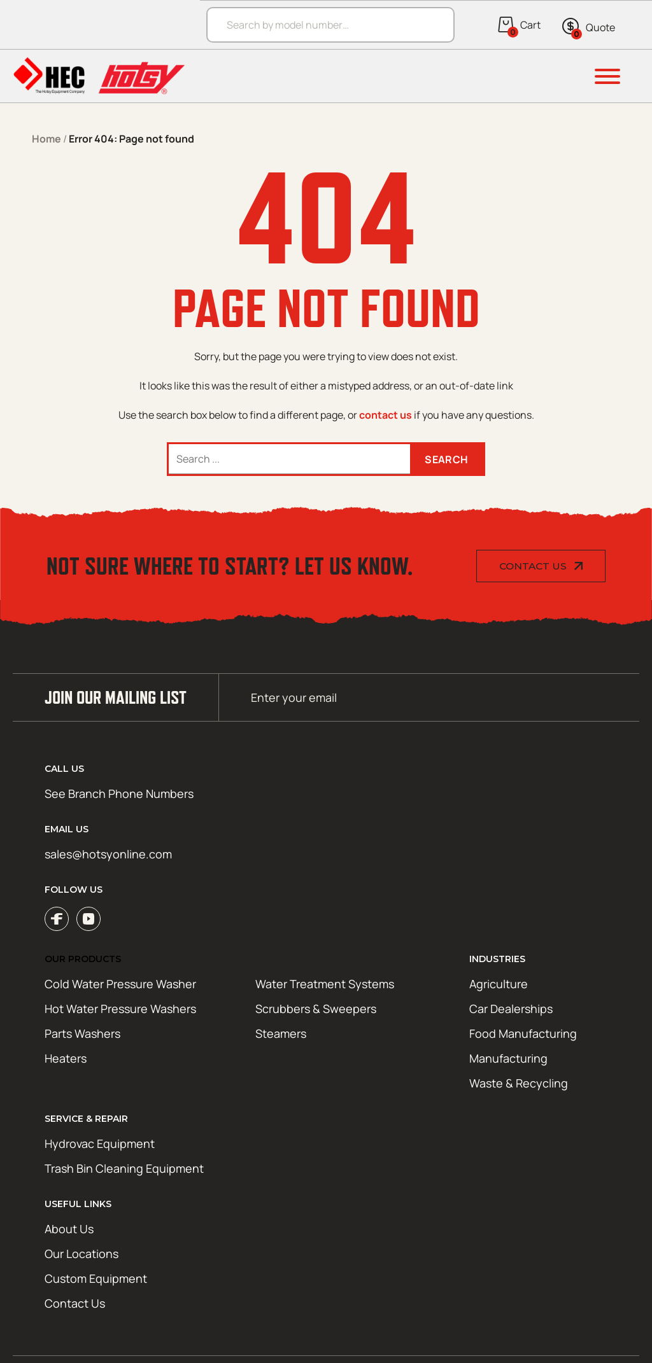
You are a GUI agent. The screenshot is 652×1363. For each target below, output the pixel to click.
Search (446, 459)
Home (46, 139)
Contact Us (533, 566)
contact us (385, 415)
